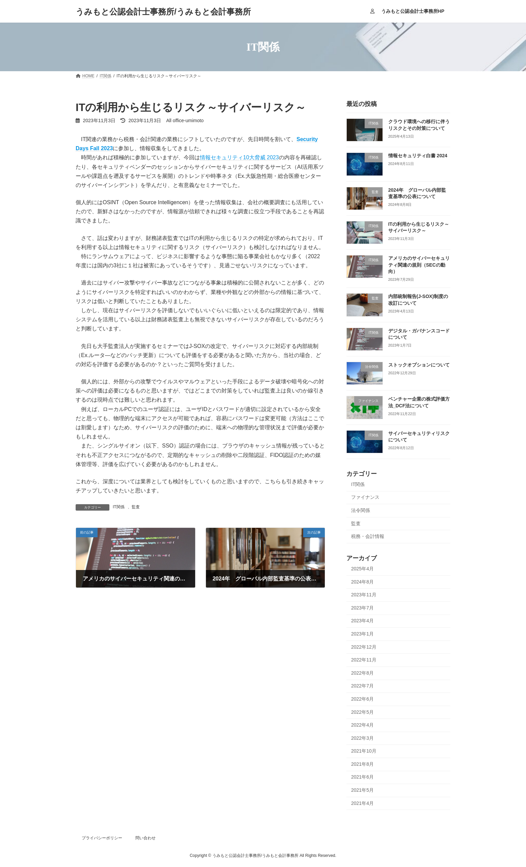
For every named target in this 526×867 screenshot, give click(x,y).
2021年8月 (362, 764)
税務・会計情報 (367, 536)
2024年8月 (362, 582)
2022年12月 (363, 647)
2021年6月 (362, 777)
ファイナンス (365, 497)
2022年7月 (362, 686)
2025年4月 (362, 568)
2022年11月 (363, 659)
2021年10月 (363, 751)
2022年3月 (362, 738)
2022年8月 (362, 673)
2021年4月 (362, 803)
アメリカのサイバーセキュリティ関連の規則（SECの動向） (419, 264)
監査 (136, 507)
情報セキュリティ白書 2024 (417, 155)
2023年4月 (362, 621)
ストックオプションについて (419, 365)
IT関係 (119, 507)
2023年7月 (362, 608)
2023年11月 (363, 594)
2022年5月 (362, 712)
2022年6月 (362, 699)
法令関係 (360, 510)
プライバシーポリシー (102, 838)
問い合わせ (145, 838)
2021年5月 (362, 790)
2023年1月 (362, 633)
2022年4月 (362, 725)
